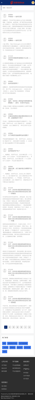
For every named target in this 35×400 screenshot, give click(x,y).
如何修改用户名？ (14, 151)
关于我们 (4, 365)
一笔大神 (5, 347)
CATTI (4, 351)
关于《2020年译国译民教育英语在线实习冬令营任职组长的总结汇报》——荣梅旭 (20, 191)
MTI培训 (25, 372)
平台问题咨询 (16, 371)
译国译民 (14, 396)
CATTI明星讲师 (23, 343)
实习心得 (10, 56)
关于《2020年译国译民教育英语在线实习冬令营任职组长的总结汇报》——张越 (20, 218)
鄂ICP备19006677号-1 (7, 398)
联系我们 (4, 389)
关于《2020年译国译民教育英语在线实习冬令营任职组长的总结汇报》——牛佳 (20, 273)
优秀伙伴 (26, 365)
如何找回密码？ (13, 83)
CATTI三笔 (27, 347)
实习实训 (26, 378)
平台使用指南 (16, 365)
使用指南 (10, 14)
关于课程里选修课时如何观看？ (18, 135)
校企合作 (19, 347)
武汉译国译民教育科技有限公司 (17, 394)
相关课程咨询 (16, 368)
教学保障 (4, 371)
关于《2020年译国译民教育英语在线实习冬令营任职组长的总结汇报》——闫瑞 (20, 246)
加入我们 (4, 386)
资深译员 (12, 347)
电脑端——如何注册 (15, 40)
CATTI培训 (26, 375)
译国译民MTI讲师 (12, 343)
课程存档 (30, 394)
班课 (4, 343)
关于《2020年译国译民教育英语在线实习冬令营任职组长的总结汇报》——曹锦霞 (20, 300)
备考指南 (10, 99)
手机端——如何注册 (15, 16)
